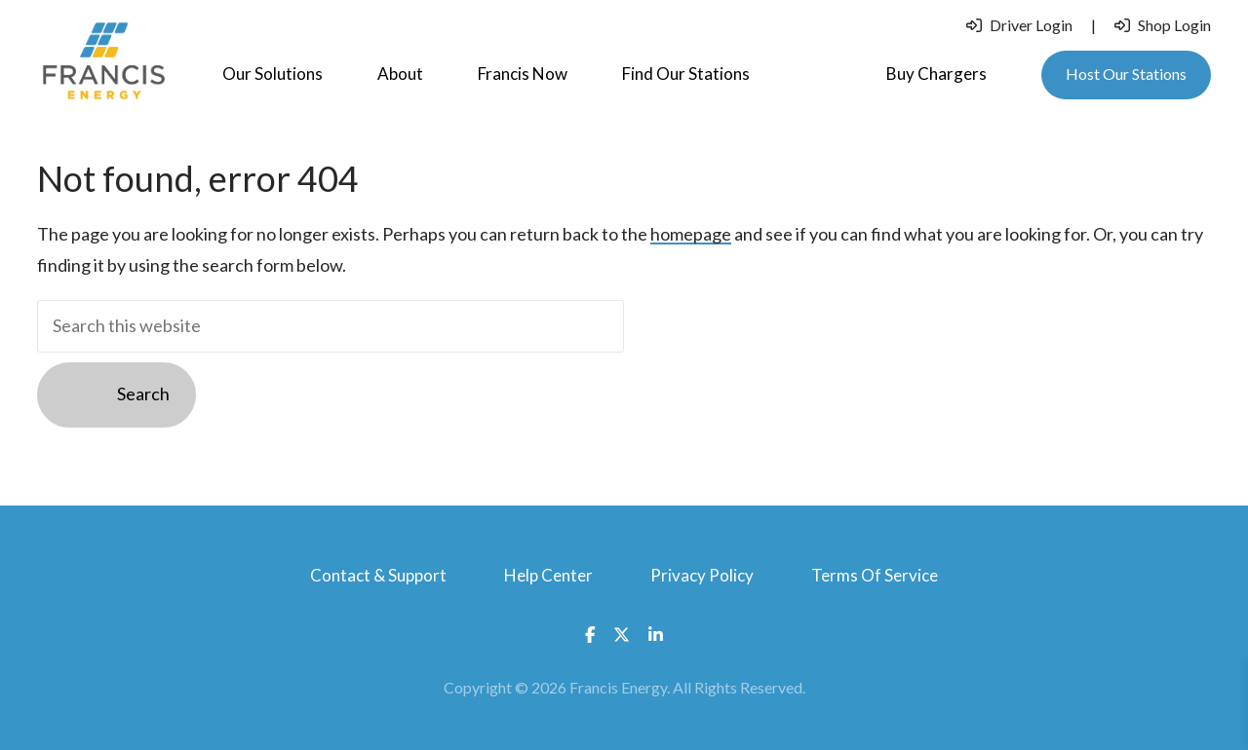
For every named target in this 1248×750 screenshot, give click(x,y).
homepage (690, 233)
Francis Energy (103, 61)
